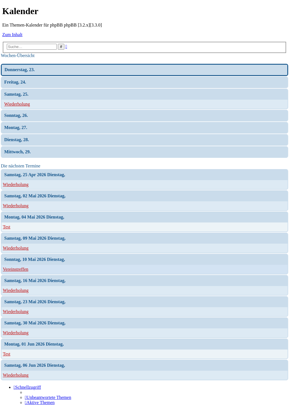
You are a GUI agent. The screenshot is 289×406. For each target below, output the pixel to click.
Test (6, 226)
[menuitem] (48, 397)
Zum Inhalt (12, 34)
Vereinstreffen (15, 269)
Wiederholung (17, 104)
